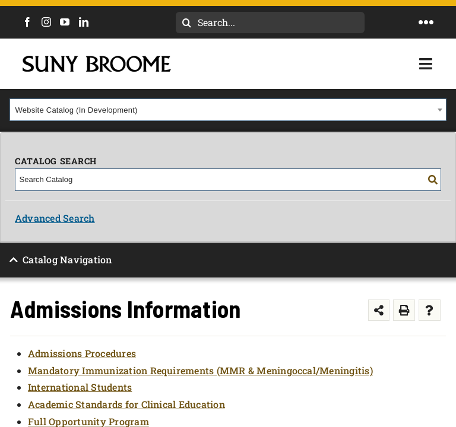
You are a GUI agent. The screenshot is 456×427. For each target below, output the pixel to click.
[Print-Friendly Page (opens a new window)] (404, 310)
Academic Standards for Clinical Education (126, 404)
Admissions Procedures (82, 353)
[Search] (186, 22)
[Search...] (270, 22)
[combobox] (228, 109)
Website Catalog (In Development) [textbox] (76, 110)
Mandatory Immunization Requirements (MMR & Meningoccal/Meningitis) (200, 370)
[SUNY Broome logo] (97, 60)
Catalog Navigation (67, 259)
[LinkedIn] (83, 22)
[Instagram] (46, 22)
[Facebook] (27, 22)
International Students (80, 387)
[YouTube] (64, 22)
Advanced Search (55, 218)
